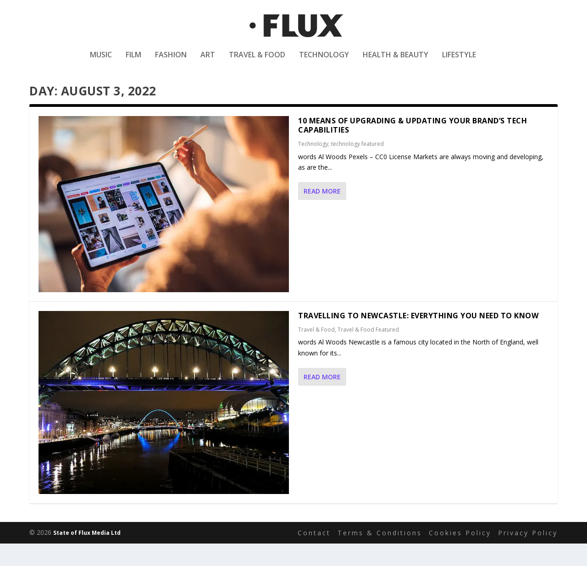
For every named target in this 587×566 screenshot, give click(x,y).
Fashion (171, 61)
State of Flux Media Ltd (87, 555)
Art (207, 61)
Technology (324, 61)
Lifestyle (459, 61)
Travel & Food (257, 61)
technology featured (357, 166)
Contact (314, 554)
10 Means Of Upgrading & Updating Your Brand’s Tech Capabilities (412, 147)
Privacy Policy (528, 554)
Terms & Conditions (380, 554)
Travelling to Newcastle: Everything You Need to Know (418, 338)
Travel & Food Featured (368, 351)
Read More (322, 213)
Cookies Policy (460, 554)
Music (101, 61)
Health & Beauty (395, 61)
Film (133, 61)
